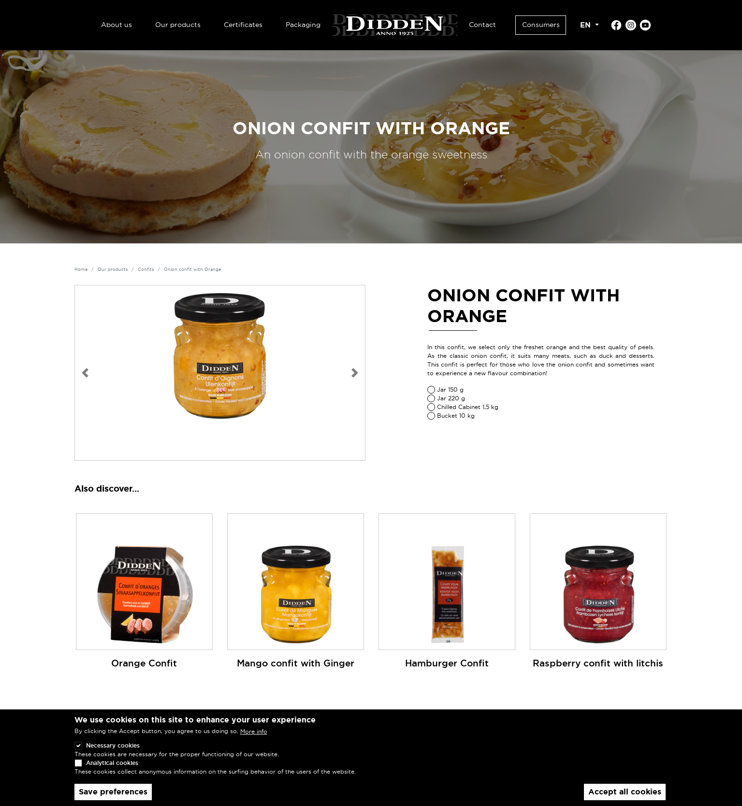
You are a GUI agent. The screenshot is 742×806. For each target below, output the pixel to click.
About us (116, 24)
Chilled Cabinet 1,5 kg (467, 407)
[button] (85, 372)
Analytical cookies (112, 772)
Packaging (303, 24)
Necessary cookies (113, 754)
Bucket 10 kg (456, 415)
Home (80, 269)
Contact (482, 24)
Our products (178, 24)
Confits (146, 269)
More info (253, 740)
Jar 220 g (451, 398)
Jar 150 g (450, 389)
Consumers (541, 24)
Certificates (243, 24)
